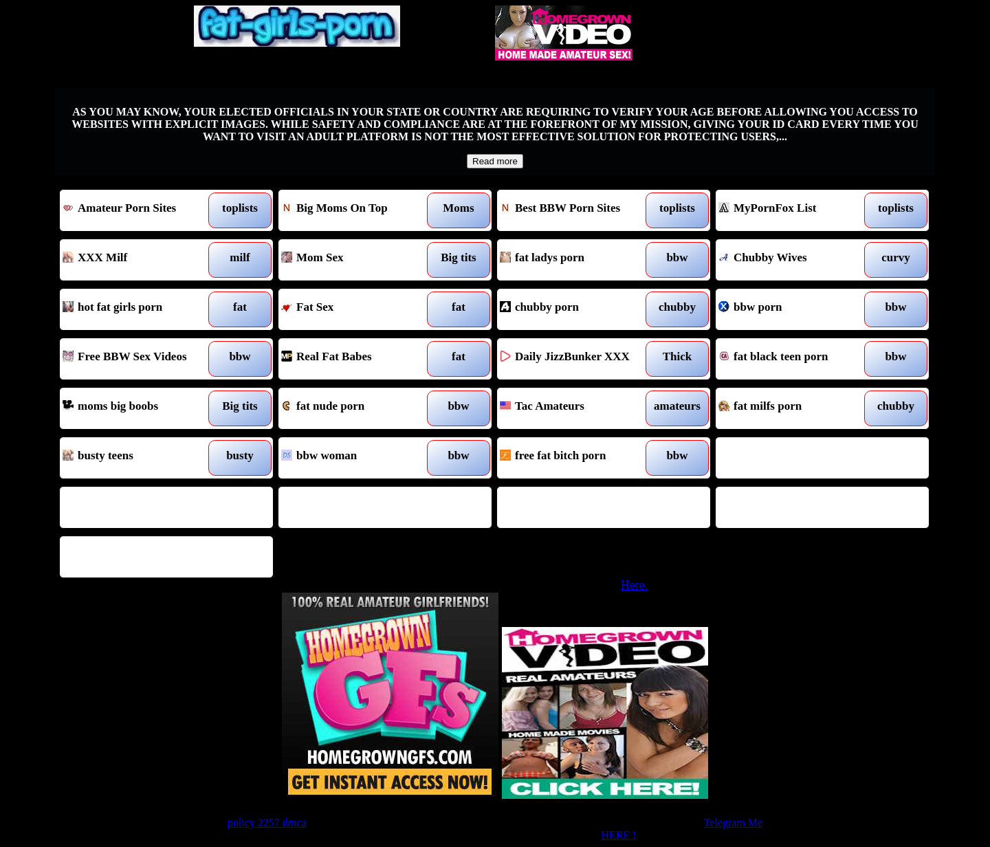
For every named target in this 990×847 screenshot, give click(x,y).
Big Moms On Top (357, 210)
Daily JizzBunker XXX (576, 359)
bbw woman (357, 458)
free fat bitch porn (576, 458)
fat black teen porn (795, 359)
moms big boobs (139, 408)
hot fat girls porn (139, 309)
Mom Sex (357, 260)
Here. (634, 585)
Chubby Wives (795, 260)
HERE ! (618, 835)
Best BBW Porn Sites (576, 210)
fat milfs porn (795, 408)
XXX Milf (139, 260)
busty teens (139, 458)
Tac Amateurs (576, 408)
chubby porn (576, 309)
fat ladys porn (576, 260)
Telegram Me (733, 822)
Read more (495, 161)
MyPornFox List (795, 210)
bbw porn (795, 309)
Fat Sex (357, 309)
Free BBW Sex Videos (139, 359)
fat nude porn (357, 408)
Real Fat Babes (357, 359)
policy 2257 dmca (267, 822)
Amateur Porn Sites (139, 210)
